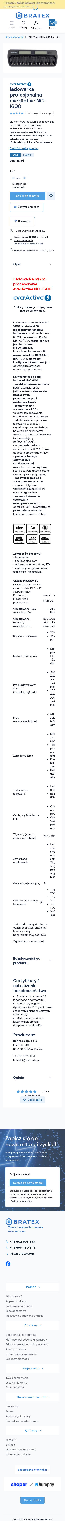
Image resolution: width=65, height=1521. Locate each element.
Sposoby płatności (17, 1359)
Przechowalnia (15, 1387)
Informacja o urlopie (18, 1454)
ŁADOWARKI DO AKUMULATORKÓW (45, 37)
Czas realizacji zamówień (21, 1354)
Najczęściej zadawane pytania (24, 1315)
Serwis (10, 1411)
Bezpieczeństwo (16, 1311)
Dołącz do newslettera (28, 1183)
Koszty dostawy (16, 1349)
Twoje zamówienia (17, 1378)
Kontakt (11, 1440)
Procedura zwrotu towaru (22, 1421)
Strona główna (13, 37)
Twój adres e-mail (20, 1174)
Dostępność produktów (21, 1335)
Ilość (12, 171)
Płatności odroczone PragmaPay (26, 1339)
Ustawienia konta (16, 1382)
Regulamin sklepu (16, 1301)
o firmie (10, 1444)
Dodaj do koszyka (27, 196)
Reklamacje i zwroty (18, 1416)
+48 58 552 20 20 (24, 1056)
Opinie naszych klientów (21, 1449)
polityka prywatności (19, 1306)
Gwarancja (12, 1406)
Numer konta (32, 1500)
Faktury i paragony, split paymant (27, 1344)
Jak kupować (14, 1296)
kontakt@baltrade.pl (26, 1060)
